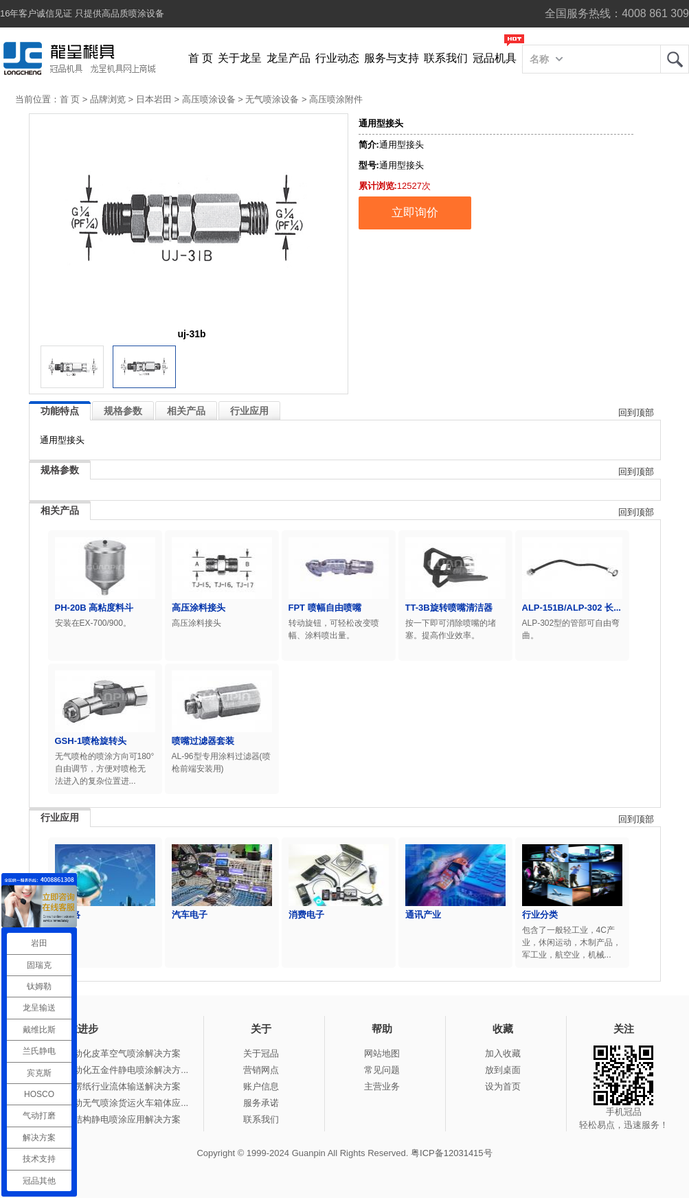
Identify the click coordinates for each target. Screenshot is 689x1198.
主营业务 (382, 1086)
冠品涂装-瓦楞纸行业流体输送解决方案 (103, 1086)
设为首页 (503, 1086)
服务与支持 (391, 58)
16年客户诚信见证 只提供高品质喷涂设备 (82, 13)
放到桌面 (503, 1070)
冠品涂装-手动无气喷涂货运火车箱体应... (107, 1103)
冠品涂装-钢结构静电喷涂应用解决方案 (103, 1119)
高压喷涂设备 (209, 99)
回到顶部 (636, 412)
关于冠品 (261, 1053)
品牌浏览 (108, 99)
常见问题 (382, 1070)
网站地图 (382, 1053)
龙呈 (674, 59)
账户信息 (261, 1086)
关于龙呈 (240, 58)
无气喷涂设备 (272, 99)
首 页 (200, 58)
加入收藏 (503, 1053)
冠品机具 (495, 58)
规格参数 (123, 410)
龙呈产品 (288, 58)
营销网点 (261, 1070)
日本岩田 (154, 99)
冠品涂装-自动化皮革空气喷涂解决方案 (103, 1053)
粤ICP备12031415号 (452, 1153)
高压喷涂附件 (336, 99)
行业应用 (249, 410)
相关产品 (186, 410)
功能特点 (60, 410)
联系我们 (446, 58)
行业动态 (337, 58)
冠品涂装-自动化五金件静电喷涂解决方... (107, 1070)
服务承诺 (261, 1103)
